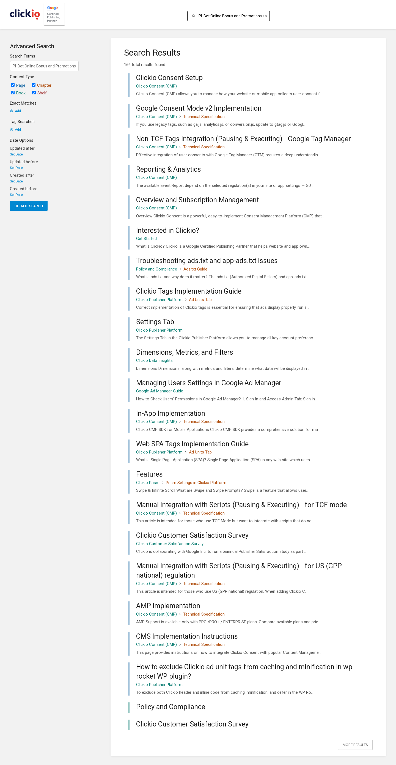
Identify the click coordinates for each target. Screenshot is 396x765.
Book (18, 93)
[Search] (194, 16)
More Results (355, 744)
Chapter (41, 85)
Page (18, 85)
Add (15, 111)
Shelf (39, 93)
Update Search (29, 206)
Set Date (16, 154)
